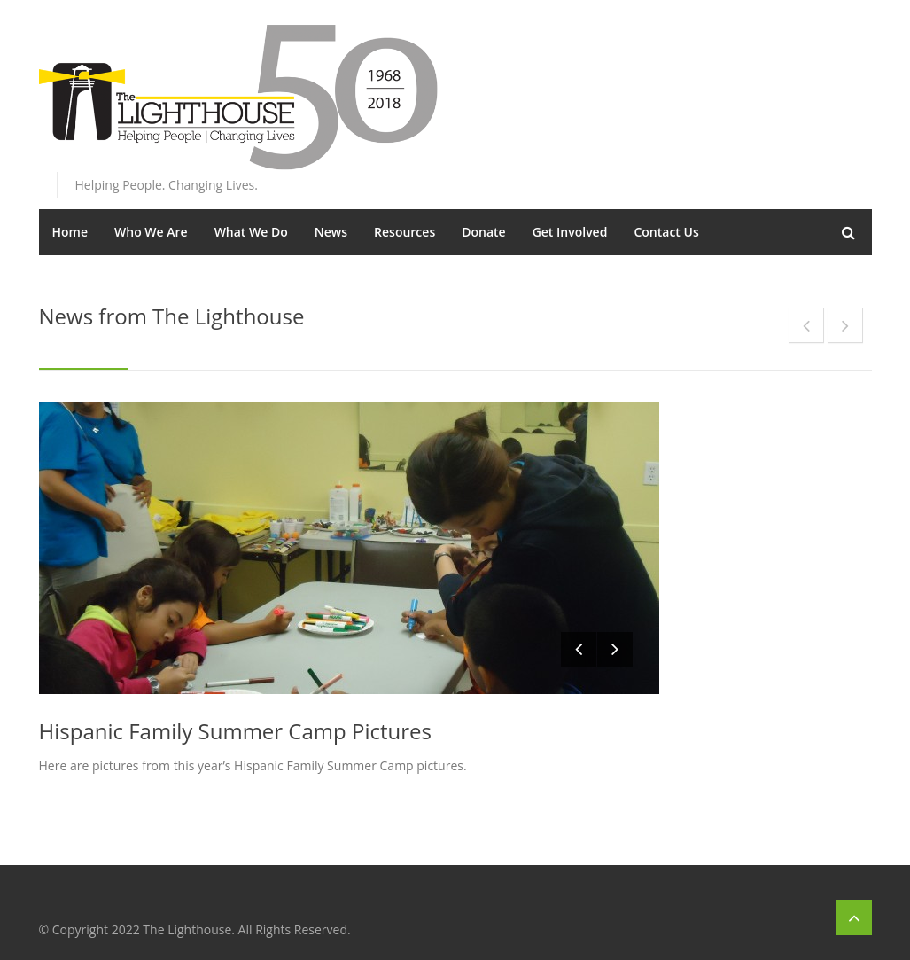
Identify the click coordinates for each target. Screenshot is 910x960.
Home (70, 231)
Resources (404, 231)
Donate (483, 231)
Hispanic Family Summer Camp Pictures (235, 730)
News (331, 231)
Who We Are (151, 231)
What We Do (251, 231)
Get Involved (570, 231)
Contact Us (666, 231)
